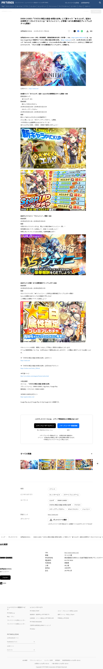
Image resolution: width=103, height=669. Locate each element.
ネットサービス (54, 495)
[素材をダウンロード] (87, 31)
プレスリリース (12, 537)
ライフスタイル (64, 6)
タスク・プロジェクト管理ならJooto (68, 611)
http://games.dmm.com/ (71, 552)
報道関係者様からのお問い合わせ (71, 660)
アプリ (26, 6)
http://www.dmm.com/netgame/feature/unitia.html (35, 376)
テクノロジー (10, 6)
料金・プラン (10, 616)
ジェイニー (86, 509)
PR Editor (32, 629)
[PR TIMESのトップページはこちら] (25, 2)
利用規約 (57, 660)
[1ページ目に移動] (91, 453)
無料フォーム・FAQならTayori (66, 614)
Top (3, 6)
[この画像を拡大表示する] (29, 464)
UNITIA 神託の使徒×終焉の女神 (60, 505)
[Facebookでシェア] (78, 31)
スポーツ (87, 6)
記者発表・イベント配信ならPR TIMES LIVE (42, 618)
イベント (52, 489)
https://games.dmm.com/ (78, 37)
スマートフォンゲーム (71, 495)
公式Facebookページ (13, 638)
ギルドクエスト (73, 509)
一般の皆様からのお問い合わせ (60, 663)
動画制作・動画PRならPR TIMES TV (39, 614)
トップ (3, 537)
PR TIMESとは (11, 613)
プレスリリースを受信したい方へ (16, 620)
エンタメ (33, 6)
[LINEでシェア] (81, 31)
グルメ (80, 6)
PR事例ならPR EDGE (63, 618)
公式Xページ (10, 646)
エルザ (51, 500)
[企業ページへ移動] (6, 558)
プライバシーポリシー (36, 660)
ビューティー (42, 6)
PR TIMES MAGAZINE (36, 622)
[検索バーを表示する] (100, 2)
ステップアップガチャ (56, 509)
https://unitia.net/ (66, 40)
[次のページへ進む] (97, 464)
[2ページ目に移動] (92, 453)
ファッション (52, 6)
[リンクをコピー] (91, 31)
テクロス (77, 505)
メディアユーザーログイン (45, 426)
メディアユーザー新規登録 (68, 426)
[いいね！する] (69, 31)
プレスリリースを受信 (72, 3)
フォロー (5, 577)
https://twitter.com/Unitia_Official (30, 368)
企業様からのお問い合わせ (42, 663)
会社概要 (25, 660)
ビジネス (73, 6)
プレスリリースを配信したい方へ (16, 624)
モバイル (19, 6)
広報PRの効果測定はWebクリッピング (40, 625)
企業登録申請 (85, 3)
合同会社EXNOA (25, 537)
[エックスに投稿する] (74, 31)
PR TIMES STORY (34, 611)
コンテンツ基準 (48, 660)
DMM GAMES (62, 500)
